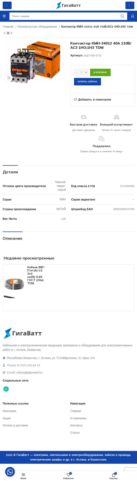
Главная (8, 26)
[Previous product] (4, 33)
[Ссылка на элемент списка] (68, 358)
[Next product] (11, 33)
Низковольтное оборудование (38, 26)
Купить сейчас (87, 81)
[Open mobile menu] (4, 16)
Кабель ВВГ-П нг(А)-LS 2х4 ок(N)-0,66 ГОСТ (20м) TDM (36, 275)
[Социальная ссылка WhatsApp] (6, 389)
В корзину (100, 72)
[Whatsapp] (10, 472)
